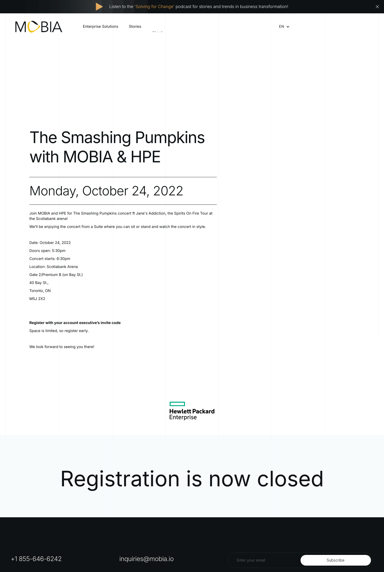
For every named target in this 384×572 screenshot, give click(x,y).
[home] (38, 26)
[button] (281, 26)
